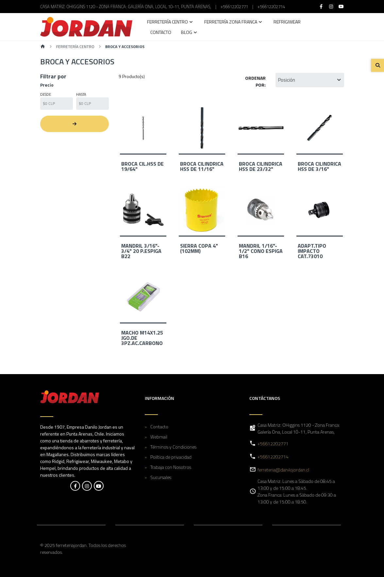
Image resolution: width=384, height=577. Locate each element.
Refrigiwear (287, 22)
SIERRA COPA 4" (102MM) (199, 248)
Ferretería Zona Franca (230, 22)
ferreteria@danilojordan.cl (283, 469)
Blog (186, 33)
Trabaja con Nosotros (170, 467)
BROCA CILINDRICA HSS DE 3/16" (319, 166)
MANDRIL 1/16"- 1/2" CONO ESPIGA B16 (261, 251)
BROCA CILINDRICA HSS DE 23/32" (260, 166)
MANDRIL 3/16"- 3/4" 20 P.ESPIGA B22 (141, 251)
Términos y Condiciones (173, 446)
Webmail (158, 436)
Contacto (160, 33)
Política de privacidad (171, 456)
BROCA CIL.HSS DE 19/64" (142, 166)
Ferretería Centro (167, 22)
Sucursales (160, 477)
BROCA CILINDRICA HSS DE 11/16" (202, 166)
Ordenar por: (255, 81)
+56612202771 (234, 6)
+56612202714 (271, 6)
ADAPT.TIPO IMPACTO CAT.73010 (312, 251)
